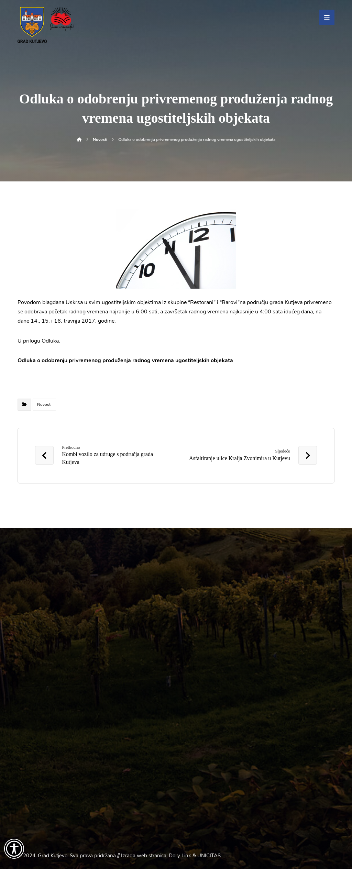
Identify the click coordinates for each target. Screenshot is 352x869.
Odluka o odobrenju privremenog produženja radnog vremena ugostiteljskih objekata (125, 360)
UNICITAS (209, 855)
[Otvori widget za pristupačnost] (14, 849)
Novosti (44, 404)
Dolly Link (180, 855)
